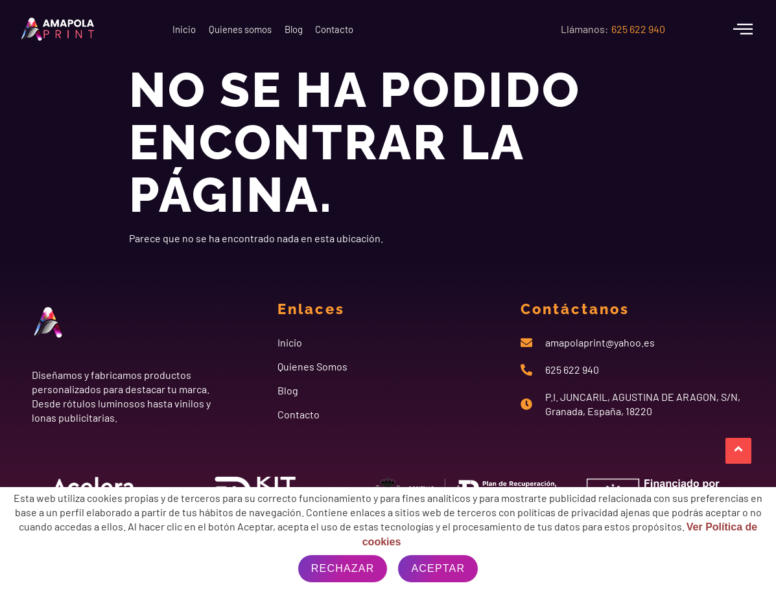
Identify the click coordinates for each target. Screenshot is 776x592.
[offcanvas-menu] (743, 29)
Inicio (193, 29)
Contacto (402, 29)
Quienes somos (268, 29)
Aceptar (438, 568)
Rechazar (343, 568)
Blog (342, 29)
